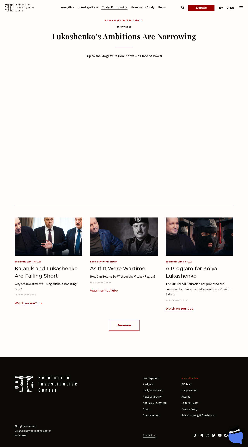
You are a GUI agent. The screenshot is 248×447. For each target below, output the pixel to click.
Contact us (149, 435)
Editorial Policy (190, 403)
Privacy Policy (190, 409)
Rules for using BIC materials (198, 415)
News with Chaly (142, 7)
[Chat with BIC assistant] (235, 435)
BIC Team (187, 384)
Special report (151, 415)
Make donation (190, 378)
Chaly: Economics (114, 7)
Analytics (67, 7)
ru (227, 7)
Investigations (88, 7)
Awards (186, 396)
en (232, 7)
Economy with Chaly (124, 20)
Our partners (189, 390)
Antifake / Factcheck (155, 403)
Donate (201, 7)
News (162, 7)
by (221, 7)
